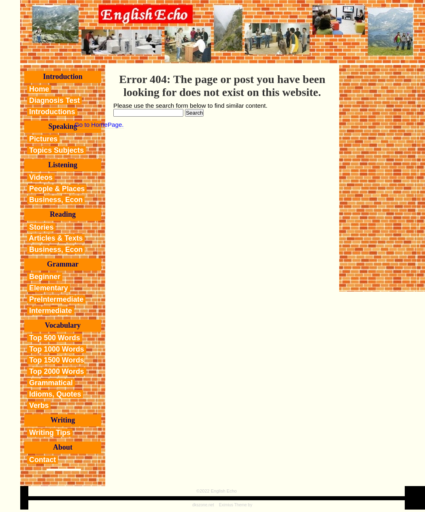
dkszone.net (203, 505)
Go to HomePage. (99, 124)
